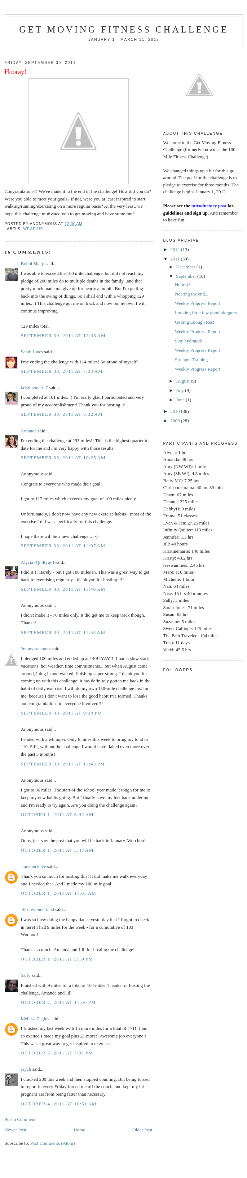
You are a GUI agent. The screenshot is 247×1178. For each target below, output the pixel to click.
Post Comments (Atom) (52, 1143)
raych (26, 1069)
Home (79, 1129)
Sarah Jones (32, 351)
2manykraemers (36, 648)
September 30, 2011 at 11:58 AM (63, 632)
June (181, 399)
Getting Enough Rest (194, 322)
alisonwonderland (37, 909)
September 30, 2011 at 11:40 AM (63, 589)
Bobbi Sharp (32, 263)
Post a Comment (20, 1119)
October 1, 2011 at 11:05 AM (59, 893)
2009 (176, 420)
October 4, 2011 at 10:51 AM (59, 1103)
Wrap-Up (33, 229)
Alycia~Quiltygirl (37, 562)
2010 (176, 411)
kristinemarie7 (34, 387)
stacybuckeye (33, 866)
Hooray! (182, 284)
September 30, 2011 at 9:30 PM (61, 713)
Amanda (29, 430)
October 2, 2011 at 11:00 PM (58, 1002)
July (180, 390)
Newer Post (15, 1129)
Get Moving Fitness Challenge (124, 29)
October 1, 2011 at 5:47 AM (57, 850)
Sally (26, 975)
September (186, 276)
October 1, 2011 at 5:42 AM (57, 814)
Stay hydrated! (188, 341)
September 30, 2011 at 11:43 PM (63, 764)
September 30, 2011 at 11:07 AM (63, 545)
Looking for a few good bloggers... (207, 312)
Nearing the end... (191, 294)
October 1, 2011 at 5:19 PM (57, 959)
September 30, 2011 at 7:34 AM (62, 371)
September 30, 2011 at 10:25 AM (63, 457)
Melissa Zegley (35, 1018)
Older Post (142, 1129)
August (183, 381)
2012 (176, 249)
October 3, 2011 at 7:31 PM (57, 1053)
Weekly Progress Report (197, 303)
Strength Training (191, 359)
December (186, 266)
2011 (176, 259)
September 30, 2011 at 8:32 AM (62, 414)
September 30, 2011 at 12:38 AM (63, 335)
